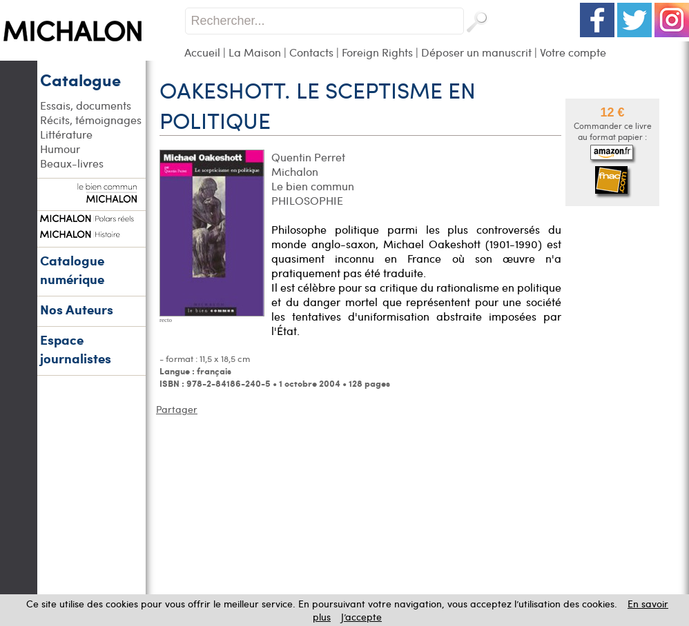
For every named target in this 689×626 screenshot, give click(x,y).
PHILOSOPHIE (307, 200)
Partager (176, 409)
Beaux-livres (72, 163)
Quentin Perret (308, 157)
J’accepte (361, 616)
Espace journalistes (75, 348)
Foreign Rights (377, 52)
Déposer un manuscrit (476, 52)
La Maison (255, 52)
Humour (60, 148)
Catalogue (80, 79)
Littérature (66, 134)
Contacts (311, 52)
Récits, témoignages (91, 119)
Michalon (294, 171)
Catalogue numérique (72, 269)
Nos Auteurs (76, 309)
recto (165, 319)
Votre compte (573, 52)
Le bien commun (312, 186)
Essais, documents (85, 105)
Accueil (202, 52)
